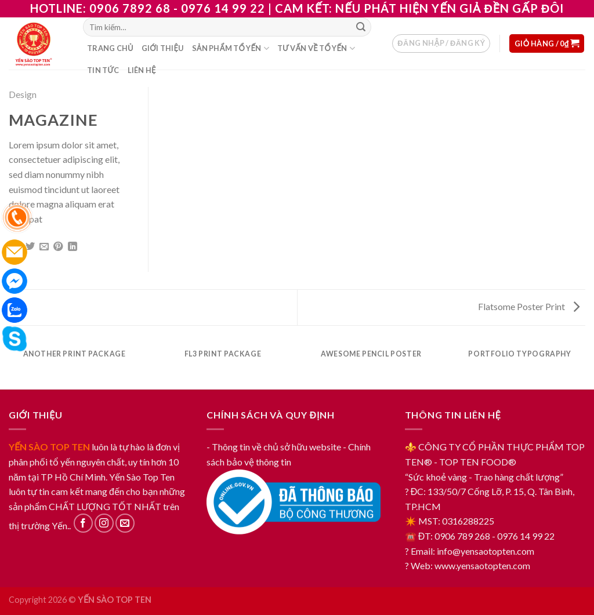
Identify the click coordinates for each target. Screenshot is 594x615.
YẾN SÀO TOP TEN (49, 446)
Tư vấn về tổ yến (316, 48)
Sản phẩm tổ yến (230, 48)
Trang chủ (110, 48)
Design (23, 94)
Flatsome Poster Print (528, 306)
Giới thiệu (163, 48)
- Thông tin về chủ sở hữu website (274, 446)
